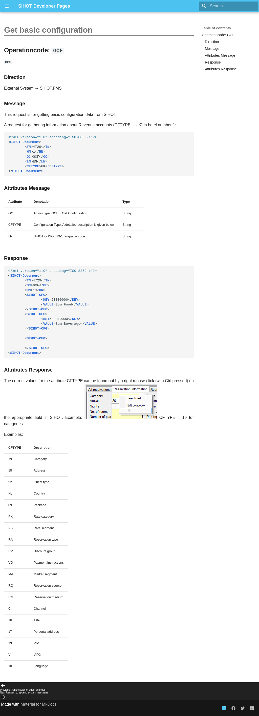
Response (213, 62)
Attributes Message (220, 55)
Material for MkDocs (38, 704)
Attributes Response (221, 69)
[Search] (228, 6)
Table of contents (216, 28)
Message (212, 49)
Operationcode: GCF (218, 35)
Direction (212, 42)
